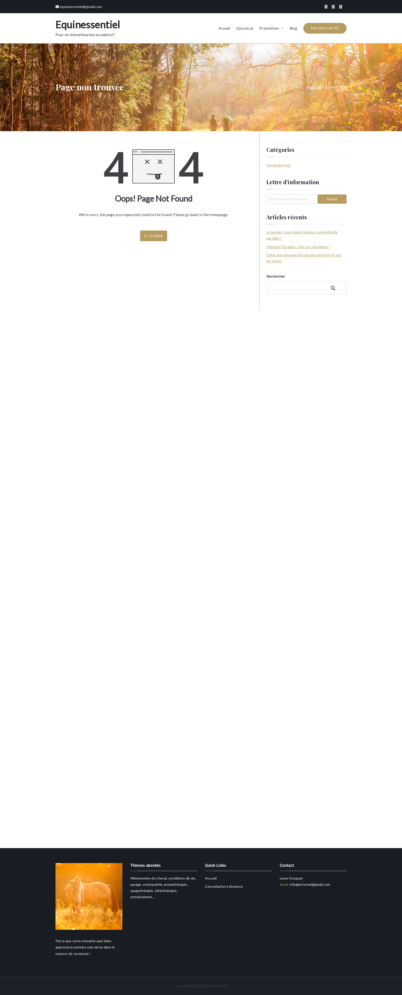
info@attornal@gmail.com (309, 884)
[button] (281, 28)
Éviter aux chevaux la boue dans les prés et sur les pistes (303, 258)
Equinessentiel (87, 25)
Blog (293, 28)
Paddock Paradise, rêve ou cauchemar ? (298, 247)
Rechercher (275, 276)
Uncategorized (278, 165)
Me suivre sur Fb (325, 28)
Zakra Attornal (215, 986)
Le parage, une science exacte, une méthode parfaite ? (302, 235)
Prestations (271, 28)
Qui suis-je (244, 28)
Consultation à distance (224, 886)
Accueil (224, 28)
